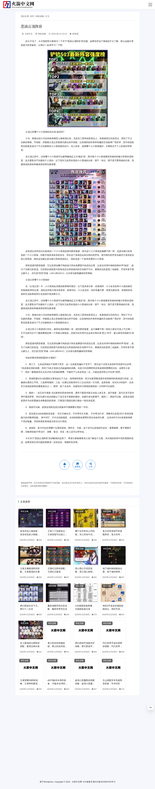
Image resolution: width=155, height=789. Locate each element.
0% (151, 707)
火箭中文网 (77, 782)
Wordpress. (49, 782)
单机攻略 (40, 16)
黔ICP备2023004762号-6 (104, 782)
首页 (32, 16)
